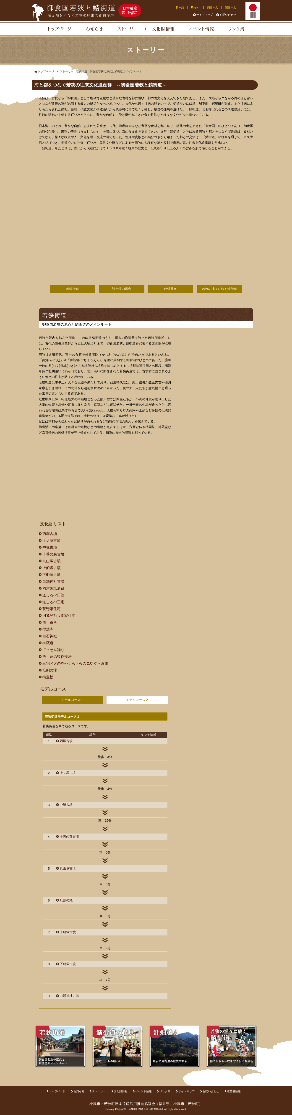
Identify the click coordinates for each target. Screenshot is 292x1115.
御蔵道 (47, 643)
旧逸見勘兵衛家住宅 (58, 616)
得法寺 (47, 629)
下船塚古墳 (51, 575)
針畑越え (170, 289)
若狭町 (193, 1104)
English (195, 7)
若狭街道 (72, 289)
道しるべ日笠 (53, 595)
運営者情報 (234, 1091)
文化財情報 (121, 1091)
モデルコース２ (137, 700)
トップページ (57, 1091)
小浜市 (178, 1104)
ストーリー (99, 1091)
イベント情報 (143, 1091)
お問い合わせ (228, 14)
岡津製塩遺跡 (53, 588)
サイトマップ (204, 14)
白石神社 (49, 636)
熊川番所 (49, 622)
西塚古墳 (49, 534)
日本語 (180, 7)
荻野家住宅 (51, 609)
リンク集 (164, 1091)
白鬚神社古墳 (53, 581)
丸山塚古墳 (51, 561)
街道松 (47, 677)
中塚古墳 (49, 547)
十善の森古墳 (53, 554)
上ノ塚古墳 (51, 540)
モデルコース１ (72, 700)
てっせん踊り (53, 650)
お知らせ (78, 1091)
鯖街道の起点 (121, 289)
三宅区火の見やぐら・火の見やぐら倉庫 (75, 663)
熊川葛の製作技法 (57, 657)
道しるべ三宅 (53, 602)
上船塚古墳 (51, 568)
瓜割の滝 (49, 670)
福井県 (164, 1104)
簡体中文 (212, 7)
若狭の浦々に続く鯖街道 (219, 289)
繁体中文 (230, 7)
